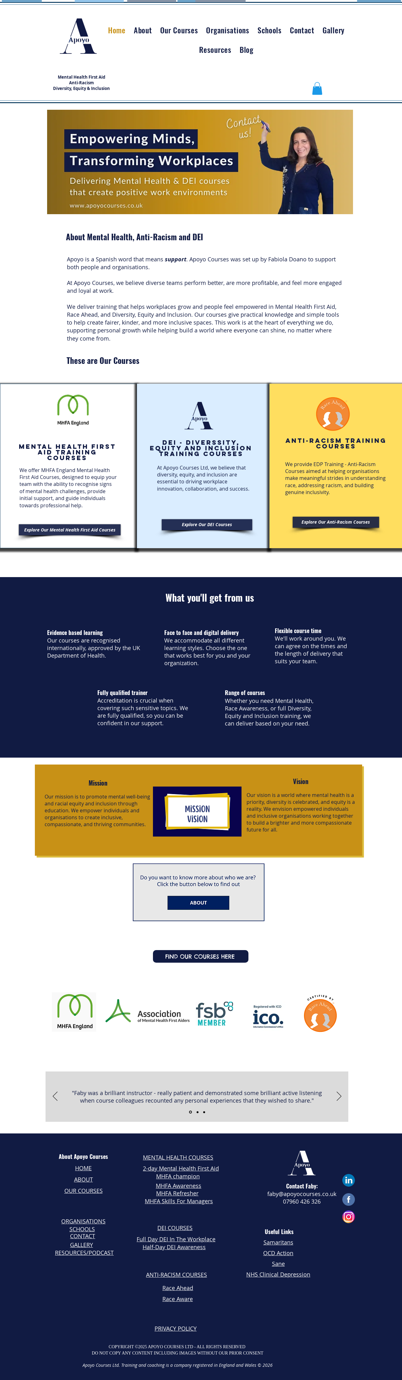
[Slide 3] (204, 1112)
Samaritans (278, 1242)
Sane (278, 1263)
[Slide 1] (190, 1112)
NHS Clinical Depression (278, 1274)
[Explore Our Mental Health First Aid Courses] (70, 529)
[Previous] (55, 1097)
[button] (317, 88)
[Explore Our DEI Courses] (207, 524)
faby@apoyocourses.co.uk (301, 1194)
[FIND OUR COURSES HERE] (200, 956)
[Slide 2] (197, 1112)
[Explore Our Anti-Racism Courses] (336, 522)
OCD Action (278, 1253)
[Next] (339, 1097)
